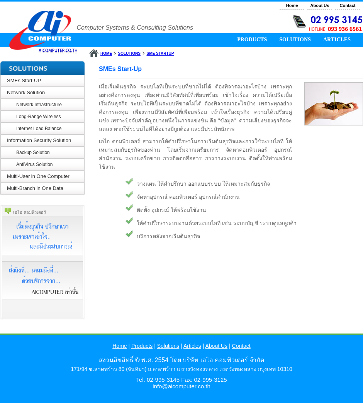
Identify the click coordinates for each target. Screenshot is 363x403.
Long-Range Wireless (38, 116)
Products (142, 346)
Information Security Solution (39, 140)
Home (292, 5)
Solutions (168, 346)
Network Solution (26, 92)
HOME (106, 53)
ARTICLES (337, 39)
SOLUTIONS (295, 39)
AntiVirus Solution (34, 164)
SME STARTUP (160, 53)
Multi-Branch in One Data (35, 188)
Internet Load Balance (38, 128)
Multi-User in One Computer (38, 176)
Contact (348, 5)
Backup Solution (33, 152)
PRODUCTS (252, 39)
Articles (192, 346)
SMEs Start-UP (24, 80)
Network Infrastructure (39, 104)
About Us (319, 5)
